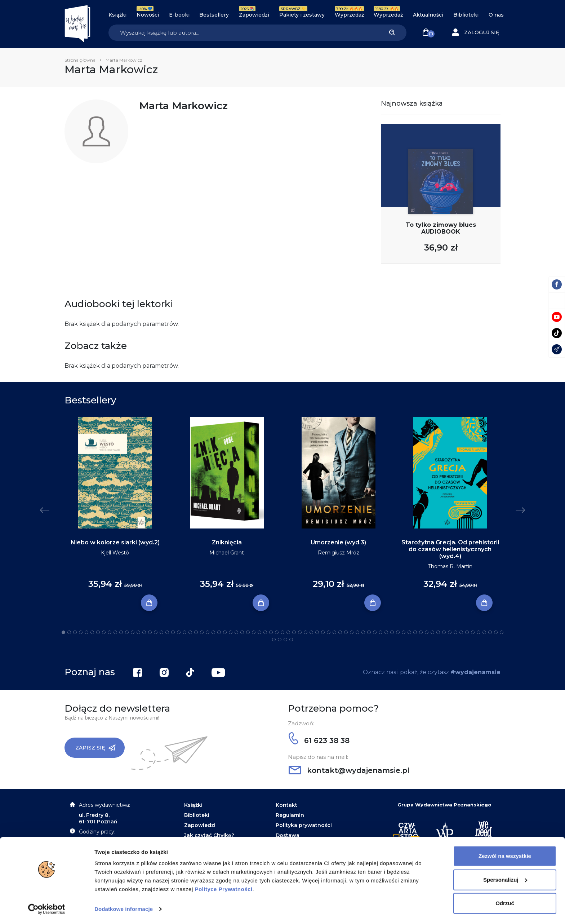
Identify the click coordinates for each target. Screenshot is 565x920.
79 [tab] (279, 639)
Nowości (148, 15)
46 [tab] (323, 632)
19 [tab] (167, 632)
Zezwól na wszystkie (505, 853)
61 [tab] (409, 632)
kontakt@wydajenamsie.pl (349, 770)
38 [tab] (277, 632)
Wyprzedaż (349, 15)
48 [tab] (334, 632)
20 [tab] (173, 632)
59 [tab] (398, 632)
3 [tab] (75, 632)
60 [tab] (403, 632)
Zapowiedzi (254, 15)
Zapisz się (95, 747)
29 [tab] (225, 632)
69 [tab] (455, 632)
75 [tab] (490, 632)
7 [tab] (98, 632)
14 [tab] (138, 632)
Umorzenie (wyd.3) (338, 542)
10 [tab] (115, 632)
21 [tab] (179, 632)
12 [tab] (127, 632)
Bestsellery (214, 15)
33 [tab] (248, 632)
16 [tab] (150, 632)
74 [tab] (484, 632)
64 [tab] (426, 632)
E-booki (179, 15)
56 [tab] (380, 632)
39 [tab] (282, 632)
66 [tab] (438, 632)
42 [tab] (300, 632)
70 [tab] (461, 632)
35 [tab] (259, 632)
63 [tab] (421, 632)
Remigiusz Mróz (338, 552)
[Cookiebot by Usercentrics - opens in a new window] (46, 906)
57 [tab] (386, 632)
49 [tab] (340, 632)
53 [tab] (363, 632)
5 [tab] (86, 632)
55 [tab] (375, 632)
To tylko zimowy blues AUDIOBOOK (441, 228)
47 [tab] (328, 632)
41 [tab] (294, 632)
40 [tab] (288, 632)
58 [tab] (392, 632)
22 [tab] (184, 632)
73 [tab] (478, 632)
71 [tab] (467, 632)
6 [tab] (92, 632)
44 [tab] (311, 632)
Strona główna (79, 60)
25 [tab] (202, 632)
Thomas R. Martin (450, 566)
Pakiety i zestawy (302, 15)
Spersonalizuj (505, 876)
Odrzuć (504, 900)
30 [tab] (230, 632)
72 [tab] (473, 632)
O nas (496, 15)
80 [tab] (285, 639)
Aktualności (428, 15)
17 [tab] (155, 632)
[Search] (243, 33)
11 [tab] (121, 632)
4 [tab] (81, 632)
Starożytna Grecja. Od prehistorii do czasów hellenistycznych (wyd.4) (450, 549)
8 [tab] (104, 632)
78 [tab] (274, 639)
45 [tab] (317, 632)
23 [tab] (190, 632)
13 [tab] (132, 632)
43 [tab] (305, 632)
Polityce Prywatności (223, 886)
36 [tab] (265, 632)
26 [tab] (207, 632)
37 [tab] (271, 632)
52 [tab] (357, 632)
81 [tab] (291, 639)
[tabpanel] (115, 510)
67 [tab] (444, 632)
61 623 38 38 (319, 740)
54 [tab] (369, 632)
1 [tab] (63, 632)
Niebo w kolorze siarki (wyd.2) (115, 542)
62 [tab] (415, 632)
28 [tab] (219, 632)
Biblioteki (466, 15)
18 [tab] (161, 632)
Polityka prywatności (304, 825)
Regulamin (290, 815)
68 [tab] (449, 632)
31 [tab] (236, 632)
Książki (117, 15)
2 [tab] (69, 632)
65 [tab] (432, 632)
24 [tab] (196, 632)
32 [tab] (242, 632)
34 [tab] (253, 632)
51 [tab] (351, 632)
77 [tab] (501, 632)
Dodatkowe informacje (123, 906)
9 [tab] (109, 632)
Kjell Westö (115, 552)
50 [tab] (346, 632)
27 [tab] (213, 632)
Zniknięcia (227, 542)
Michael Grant (226, 552)
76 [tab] (496, 632)
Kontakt (286, 805)
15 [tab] (144, 632)
